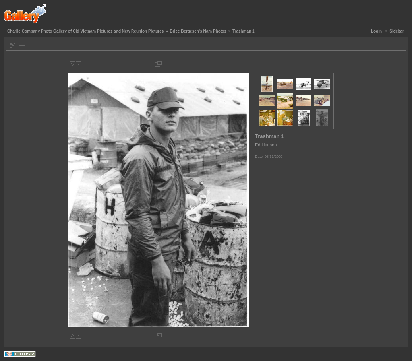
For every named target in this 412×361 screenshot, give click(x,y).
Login (376, 31)
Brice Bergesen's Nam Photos (198, 31)
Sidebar (396, 31)
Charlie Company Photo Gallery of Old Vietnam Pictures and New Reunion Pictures (85, 31)
